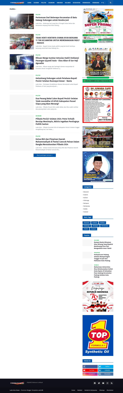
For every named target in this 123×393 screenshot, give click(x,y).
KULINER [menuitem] (68, 3)
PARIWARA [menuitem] (95, 3)
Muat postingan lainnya (44, 155)
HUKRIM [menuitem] (36, 3)
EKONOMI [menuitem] (51, 3)
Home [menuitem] (29, 3)
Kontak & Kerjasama (91, 390)
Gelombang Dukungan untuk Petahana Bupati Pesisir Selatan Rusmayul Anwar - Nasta (56, 79)
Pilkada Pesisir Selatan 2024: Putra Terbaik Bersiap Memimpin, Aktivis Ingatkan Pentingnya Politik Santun (57, 121)
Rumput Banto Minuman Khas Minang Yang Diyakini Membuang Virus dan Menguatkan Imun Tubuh (103, 245)
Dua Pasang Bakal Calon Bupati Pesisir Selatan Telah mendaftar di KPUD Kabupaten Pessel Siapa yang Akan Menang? (57, 101)
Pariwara (86, 203)
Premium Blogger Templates (29, 390)
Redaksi (79, 390)
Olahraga (86, 200)
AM (42, 390)
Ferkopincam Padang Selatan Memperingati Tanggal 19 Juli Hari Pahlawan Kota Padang (102, 257)
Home (73, 390)
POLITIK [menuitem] (43, 3)
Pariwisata (87, 206)
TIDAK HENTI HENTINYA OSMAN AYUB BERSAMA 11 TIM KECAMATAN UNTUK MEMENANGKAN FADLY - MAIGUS (58, 40)
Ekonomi (86, 192)
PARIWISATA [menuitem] (86, 3)
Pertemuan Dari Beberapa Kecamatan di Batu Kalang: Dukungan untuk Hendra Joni (56, 18)
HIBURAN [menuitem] (60, 3)
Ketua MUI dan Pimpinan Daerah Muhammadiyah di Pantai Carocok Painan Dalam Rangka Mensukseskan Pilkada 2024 (57, 142)
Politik (85, 209)
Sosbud (86, 212)
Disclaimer (110, 390)
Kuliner (86, 198)
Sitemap (101, 390)
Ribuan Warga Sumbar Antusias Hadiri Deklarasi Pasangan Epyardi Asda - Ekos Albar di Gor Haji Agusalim (57, 61)
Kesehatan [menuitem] (76, 3)
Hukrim (86, 195)
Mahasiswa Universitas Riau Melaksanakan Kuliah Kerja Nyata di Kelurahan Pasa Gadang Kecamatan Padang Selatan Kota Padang (103, 272)
